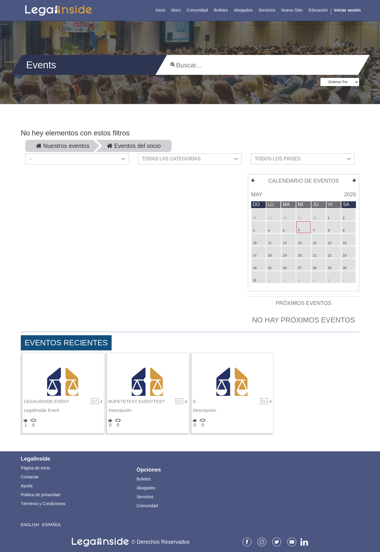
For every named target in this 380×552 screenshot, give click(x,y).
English (30, 524)
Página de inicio (35, 468)
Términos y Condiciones (43, 503)
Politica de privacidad (40, 494)
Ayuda (26, 485)
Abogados (146, 487)
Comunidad (147, 505)
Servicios (145, 496)
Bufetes (144, 479)
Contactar (30, 477)
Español (51, 524)
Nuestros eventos (62, 146)
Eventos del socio (134, 146)
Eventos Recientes (66, 342)
